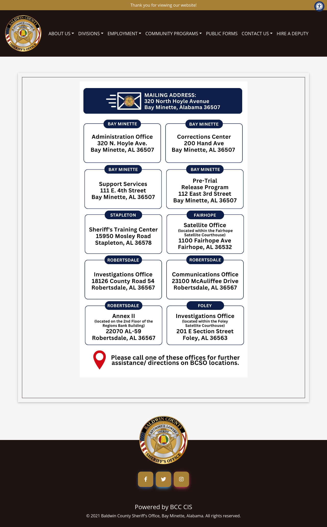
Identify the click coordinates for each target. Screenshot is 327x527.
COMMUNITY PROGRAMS (171, 33)
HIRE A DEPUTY (292, 33)
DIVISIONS (89, 33)
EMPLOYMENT (122, 33)
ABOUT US (60, 33)
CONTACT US (255, 33)
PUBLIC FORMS (222, 33)
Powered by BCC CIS (163, 507)
